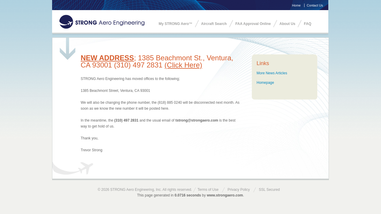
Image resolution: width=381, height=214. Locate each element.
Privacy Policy (239, 190)
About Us (287, 24)
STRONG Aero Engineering (102, 22)
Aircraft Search (214, 24)
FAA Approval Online (253, 24)
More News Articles (272, 73)
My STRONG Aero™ (176, 24)
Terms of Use (208, 190)
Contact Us (315, 5)
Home (296, 5)
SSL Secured (269, 190)
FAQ (307, 24)
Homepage (265, 83)
